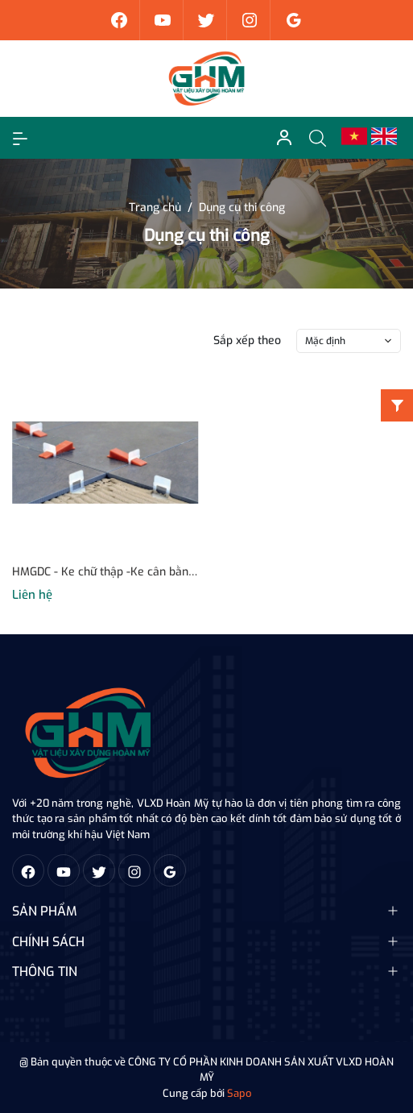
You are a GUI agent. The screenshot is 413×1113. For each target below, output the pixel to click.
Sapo (239, 1093)
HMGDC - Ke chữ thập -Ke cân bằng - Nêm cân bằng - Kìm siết (105, 571)
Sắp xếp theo (247, 340)
